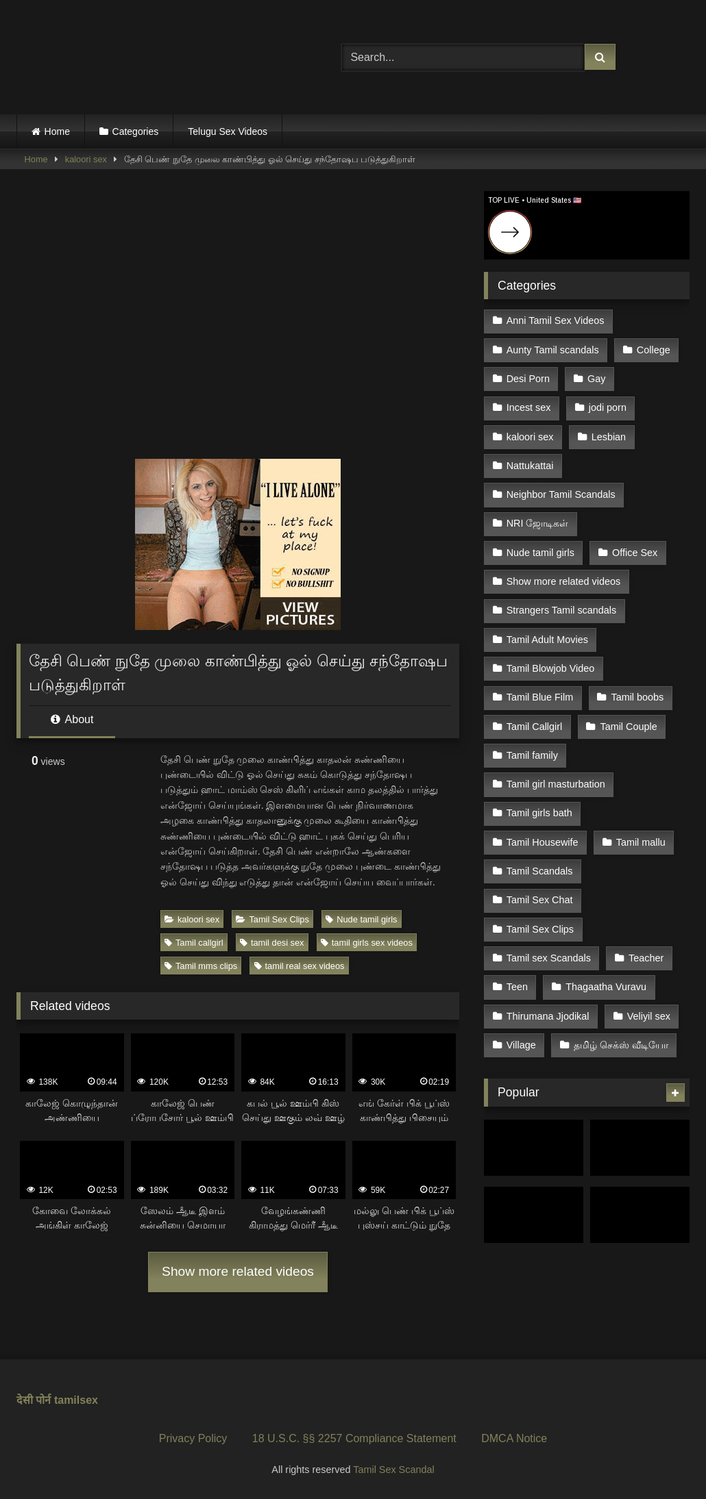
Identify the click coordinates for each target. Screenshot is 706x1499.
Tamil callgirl (194, 942)
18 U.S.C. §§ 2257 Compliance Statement (354, 1438)
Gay (596, 378)
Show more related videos (238, 1271)
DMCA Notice (514, 1438)
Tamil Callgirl (535, 726)
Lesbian (609, 436)
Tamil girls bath (539, 812)
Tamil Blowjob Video (551, 668)
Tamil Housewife (543, 842)
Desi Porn (528, 378)
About (72, 719)
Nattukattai (530, 465)
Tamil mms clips (201, 966)
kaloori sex (86, 159)
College (653, 349)
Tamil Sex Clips (272, 919)
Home (57, 131)
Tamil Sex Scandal (393, 1469)
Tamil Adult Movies (547, 639)
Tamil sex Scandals (549, 958)
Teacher (646, 958)
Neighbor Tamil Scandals (561, 494)
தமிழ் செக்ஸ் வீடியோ (621, 1045)
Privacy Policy (193, 1438)
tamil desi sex (272, 942)
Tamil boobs (637, 697)
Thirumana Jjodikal (548, 1016)
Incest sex (529, 407)
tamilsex (76, 1400)
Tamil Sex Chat (540, 899)
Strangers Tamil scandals (562, 610)
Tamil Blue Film (540, 697)
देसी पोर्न (33, 1400)
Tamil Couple (628, 726)
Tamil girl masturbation (556, 784)
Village (521, 1045)
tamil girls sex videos (367, 942)
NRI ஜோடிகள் (538, 523)
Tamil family (532, 755)
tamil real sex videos (299, 966)
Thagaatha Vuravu (605, 986)
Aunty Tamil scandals (553, 349)
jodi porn (607, 407)
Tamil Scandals (540, 871)
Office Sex (634, 552)
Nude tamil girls (361, 919)
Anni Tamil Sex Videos (556, 320)
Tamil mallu (641, 842)
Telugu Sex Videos (227, 131)
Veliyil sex (648, 1016)
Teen (517, 986)
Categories (135, 131)
